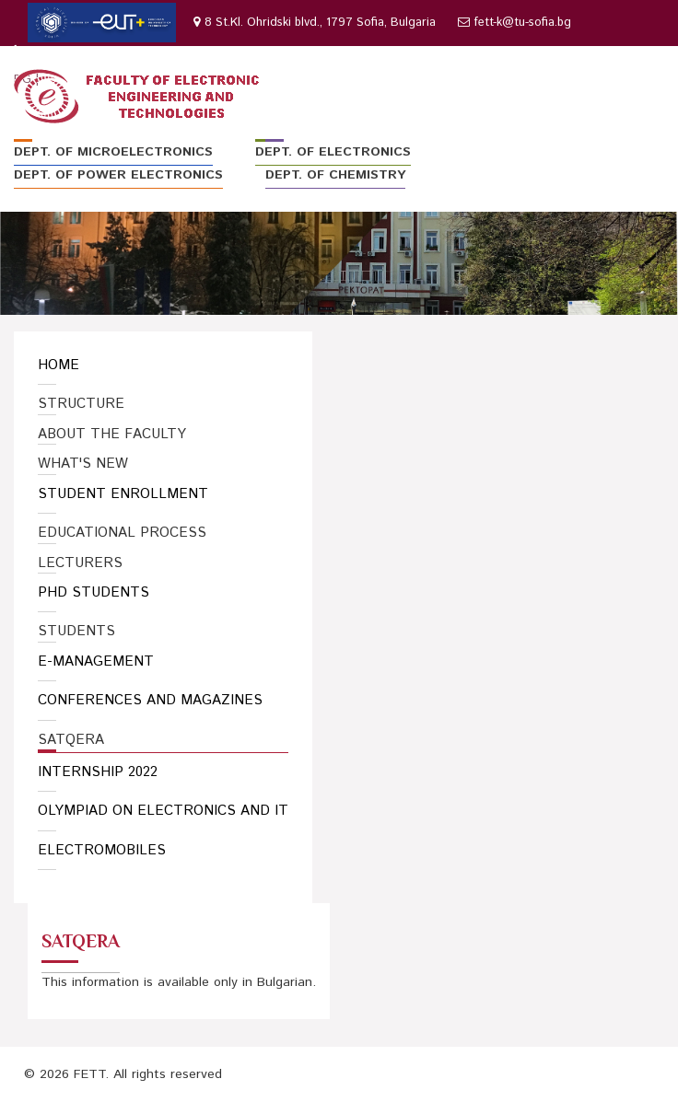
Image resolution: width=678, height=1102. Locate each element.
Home (58, 365)
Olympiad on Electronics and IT (163, 810)
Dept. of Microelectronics (113, 152)
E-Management (96, 661)
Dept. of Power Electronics (118, 175)
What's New (83, 464)
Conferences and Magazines (150, 700)
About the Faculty (112, 434)
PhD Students (93, 592)
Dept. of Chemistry (335, 175)
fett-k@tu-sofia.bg (522, 22)
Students (76, 631)
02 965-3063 (63, 51)
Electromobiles (102, 850)
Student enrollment (123, 494)
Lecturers (80, 563)
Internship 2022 (98, 772)
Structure (81, 404)
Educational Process (122, 533)
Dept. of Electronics (333, 152)
